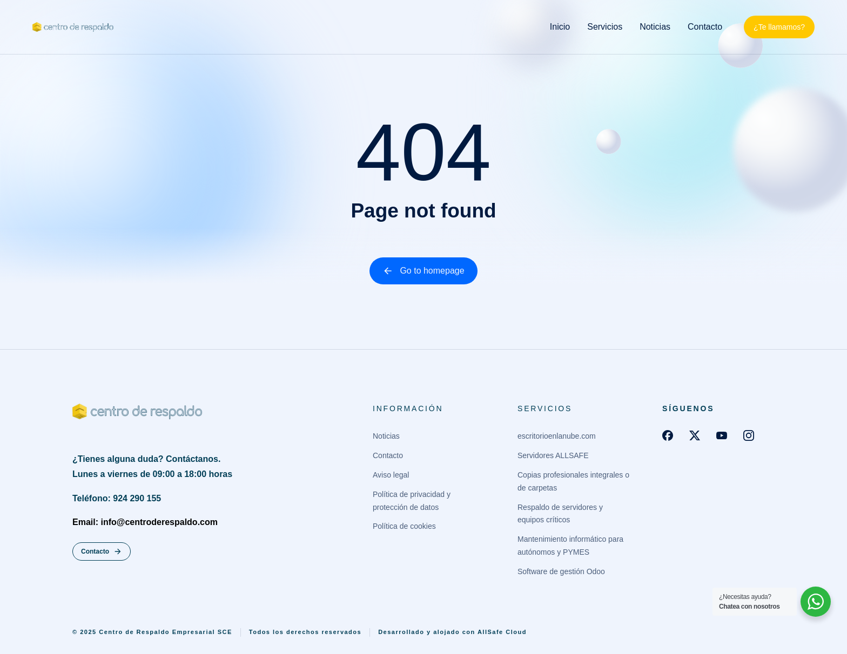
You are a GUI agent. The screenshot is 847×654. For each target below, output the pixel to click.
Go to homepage (423, 270)
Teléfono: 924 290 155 (116, 498)
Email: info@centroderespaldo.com (145, 522)
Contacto (101, 551)
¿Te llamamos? (779, 27)
